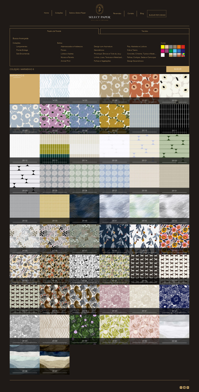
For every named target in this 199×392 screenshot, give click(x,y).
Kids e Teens (132, 50)
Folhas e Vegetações (102, 61)
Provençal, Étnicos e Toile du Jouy (107, 54)
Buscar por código (157, 15)
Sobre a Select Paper (77, 13)
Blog (142, 13)
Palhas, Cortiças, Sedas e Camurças (141, 57)
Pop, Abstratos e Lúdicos (137, 46)
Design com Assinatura (103, 46)
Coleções (59, 13)
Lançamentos (21, 46)
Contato (131, 13)
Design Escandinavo (135, 61)
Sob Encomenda (22, 54)
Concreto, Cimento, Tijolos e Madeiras (142, 54)
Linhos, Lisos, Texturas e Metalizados (109, 57)
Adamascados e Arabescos (72, 46)
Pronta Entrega (22, 50)
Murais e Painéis (67, 57)
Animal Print (65, 61)
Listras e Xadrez (67, 54)
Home (46, 13)
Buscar (177, 69)
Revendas (117, 13)
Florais (63, 50)
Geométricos (99, 50)
